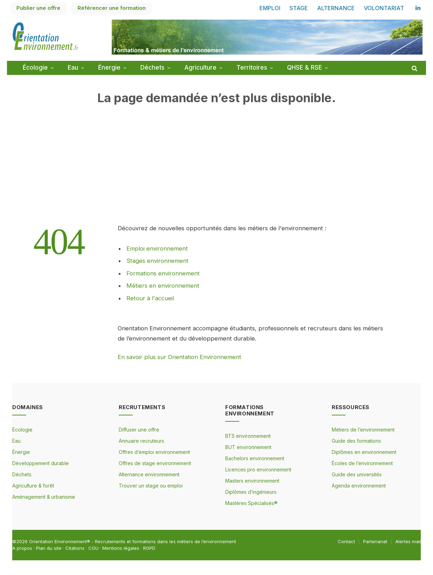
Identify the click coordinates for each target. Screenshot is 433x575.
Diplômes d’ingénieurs (251, 492)
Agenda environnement (359, 486)
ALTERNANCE (336, 8)
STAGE (298, 8)
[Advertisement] (216, 174)
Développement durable (40, 463)
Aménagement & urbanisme (43, 497)
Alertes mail (408, 541)
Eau (73, 67)
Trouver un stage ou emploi (151, 486)
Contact (346, 541)
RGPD (149, 548)
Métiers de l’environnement (363, 430)
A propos (22, 548)
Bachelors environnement (254, 458)
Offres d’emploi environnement (154, 452)
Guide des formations (356, 441)
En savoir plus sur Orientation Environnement (179, 356)
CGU (93, 548)
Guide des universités (357, 474)
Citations (75, 548)
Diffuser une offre (139, 430)
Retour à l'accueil (150, 298)
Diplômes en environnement (364, 452)
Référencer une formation (112, 8)
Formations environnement (163, 273)
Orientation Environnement (58, 541)
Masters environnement (252, 481)
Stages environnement (157, 260)
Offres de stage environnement (155, 463)
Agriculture (200, 67)
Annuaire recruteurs (141, 441)
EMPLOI (269, 8)
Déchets (152, 67)
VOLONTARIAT (384, 8)
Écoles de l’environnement (362, 463)
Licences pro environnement (258, 469)
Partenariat (375, 541)
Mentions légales (120, 548)
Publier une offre (38, 8)
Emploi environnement (157, 248)
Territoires (251, 67)
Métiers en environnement (162, 285)
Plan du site (48, 548)
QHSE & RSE (304, 67)
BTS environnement (248, 436)
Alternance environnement (149, 474)
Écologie (35, 67)
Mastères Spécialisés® (251, 503)
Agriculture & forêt (33, 486)
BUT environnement (248, 447)
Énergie (109, 67)
